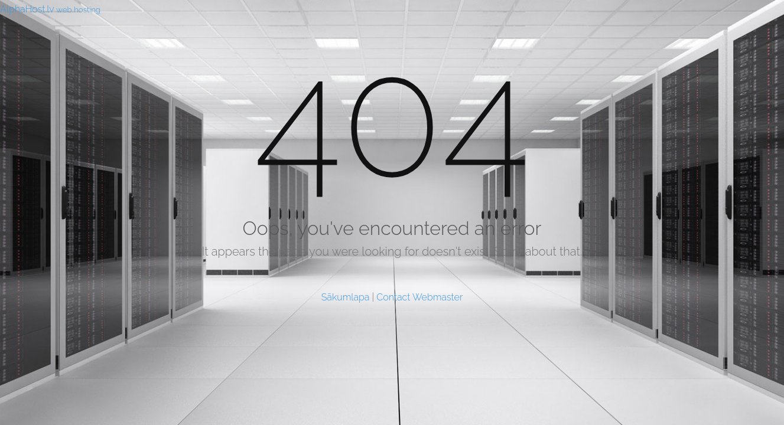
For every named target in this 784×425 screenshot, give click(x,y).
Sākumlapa (345, 297)
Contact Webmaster (419, 297)
